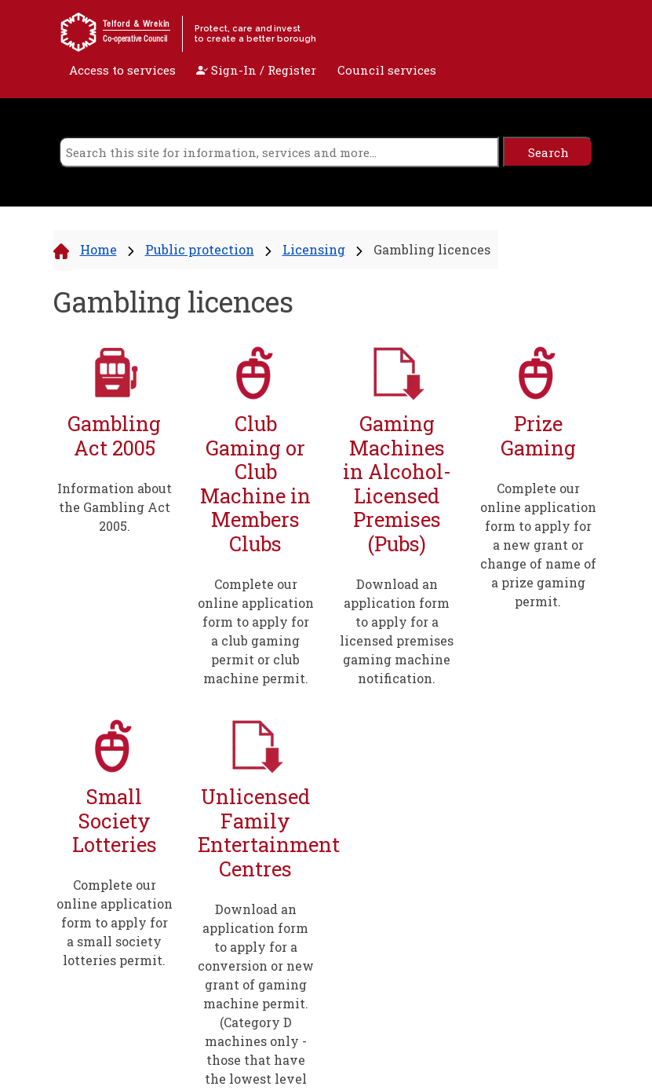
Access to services (122, 70)
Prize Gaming (538, 435)
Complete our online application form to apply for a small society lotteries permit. (114, 922)
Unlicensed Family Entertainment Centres (256, 832)
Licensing (313, 249)
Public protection (199, 249)
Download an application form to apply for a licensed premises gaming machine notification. (396, 631)
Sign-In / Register (256, 70)
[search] (279, 152)
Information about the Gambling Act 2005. (114, 507)
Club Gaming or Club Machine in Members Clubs (255, 483)
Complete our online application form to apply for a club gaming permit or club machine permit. (256, 631)
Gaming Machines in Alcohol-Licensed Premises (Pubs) (397, 483)
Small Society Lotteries (114, 821)
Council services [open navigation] (386, 70)
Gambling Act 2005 (114, 435)
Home (98, 249)
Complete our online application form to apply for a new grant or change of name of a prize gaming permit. (538, 544)
